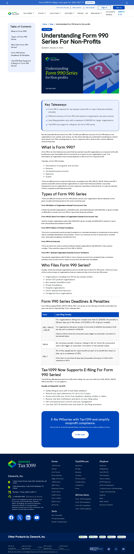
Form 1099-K (56, 498)
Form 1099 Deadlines (83, 499)
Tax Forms (27, 13)
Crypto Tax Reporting (107, 492)
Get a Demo (76, 8)
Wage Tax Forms (58, 479)
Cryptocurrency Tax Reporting (111, 488)
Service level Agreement (26, 547)
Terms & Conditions (12, 547)
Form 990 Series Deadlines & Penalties (20, 54)
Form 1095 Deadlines (83, 509)
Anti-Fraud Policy (63, 547)
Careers (78, 475)
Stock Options (57, 475)
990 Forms (47, 29)
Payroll (54, 469)
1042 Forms (56, 492)
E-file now (80, 434)
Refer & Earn (104, 501)
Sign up (118, 8)
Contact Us (79, 485)
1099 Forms (56, 466)
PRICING (80, 13)
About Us (78, 466)
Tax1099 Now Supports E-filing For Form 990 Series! (21, 63)
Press (77, 488)
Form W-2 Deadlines (82, 505)
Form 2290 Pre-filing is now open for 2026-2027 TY (67, 2)
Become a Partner (106, 505)
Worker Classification (59, 522)
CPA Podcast (104, 475)
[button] (28, 13)
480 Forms (55, 485)
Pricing (77, 469)
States (41, 13)
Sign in (104, 7)
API (87, 13)
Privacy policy (80, 479)
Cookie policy (80, 482)
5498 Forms (56, 495)
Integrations (104, 469)
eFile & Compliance (107, 485)
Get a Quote (90, 8)
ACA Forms (56, 472)
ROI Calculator (57, 515)
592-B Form (56, 501)
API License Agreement (48, 547)
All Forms (55, 505)
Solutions (54, 13)
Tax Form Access (62, 8)
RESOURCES (95, 13)
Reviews (78, 472)
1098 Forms (56, 482)
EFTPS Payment (105, 482)
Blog (101, 498)
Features (103, 466)
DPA (40, 547)
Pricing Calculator (58, 518)
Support (103, 495)
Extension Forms (58, 488)
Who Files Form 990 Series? (19, 46)
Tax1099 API (104, 472)
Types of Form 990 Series (19, 38)
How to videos (105, 479)
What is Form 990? (19, 31)
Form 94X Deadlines (82, 502)
